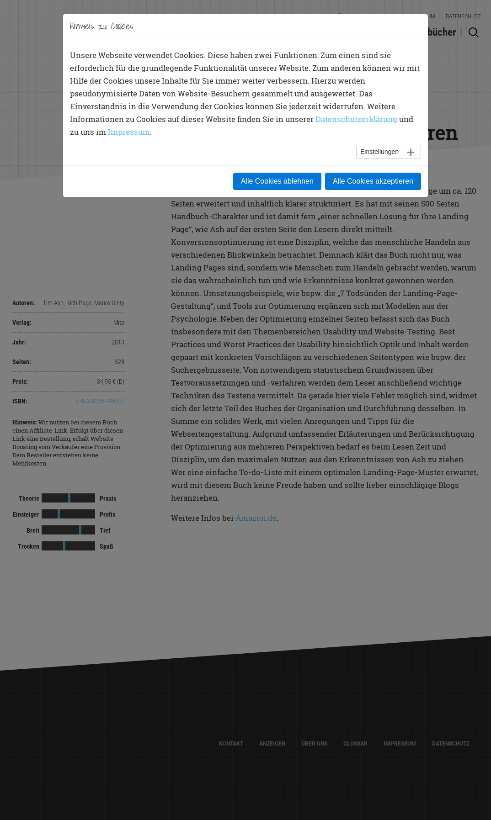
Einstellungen (379, 151)
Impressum (129, 132)
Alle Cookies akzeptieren (373, 181)
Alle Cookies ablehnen (277, 181)
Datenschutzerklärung (356, 119)
